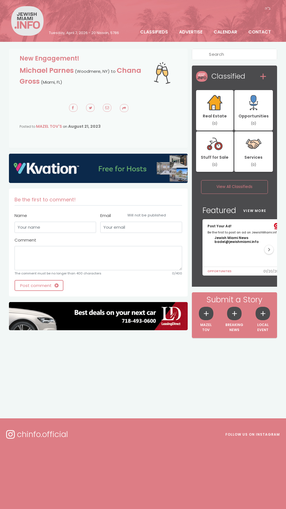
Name (21, 215)
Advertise (190, 32)
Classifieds (154, 32)
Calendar (225, 32)
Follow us (252, 434)
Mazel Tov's (49, 126)
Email (141, 216)
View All (234, 186)
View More (254, 210)
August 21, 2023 (84, 126)
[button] (269, 249)
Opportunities (220, 271)
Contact (259, 32)
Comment (25, 240)
